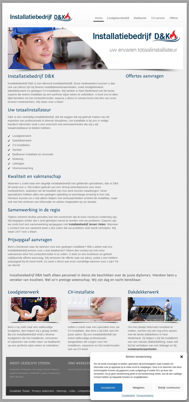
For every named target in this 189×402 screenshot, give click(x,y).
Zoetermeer (54, 373)
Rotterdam (26, 369)
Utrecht (47, 369)
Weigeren (139, 387)
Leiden (44, 373)
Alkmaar (19, 377)
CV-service (158, 18)
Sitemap (61, 390)
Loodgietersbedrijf (118, 18)
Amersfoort (24, 373)
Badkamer (140, 18)
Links (72, 390)
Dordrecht (34, 373)
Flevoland (87, 369)
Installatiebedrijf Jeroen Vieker (87, 224)
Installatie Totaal (19, 390)
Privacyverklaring (145, 395)
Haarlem (13, 373)
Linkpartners (85, 390)
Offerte (173, 18)
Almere (55, 369)
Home (98, 18)
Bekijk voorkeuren (169, 387)
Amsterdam (15, 369)
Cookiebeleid (128, 395)
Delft (12, 377)
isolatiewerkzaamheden (142, 349)
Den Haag (37, 369)
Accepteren (108, 387)
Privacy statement (43, 390)
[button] (181, 357)
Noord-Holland (74, 369)
